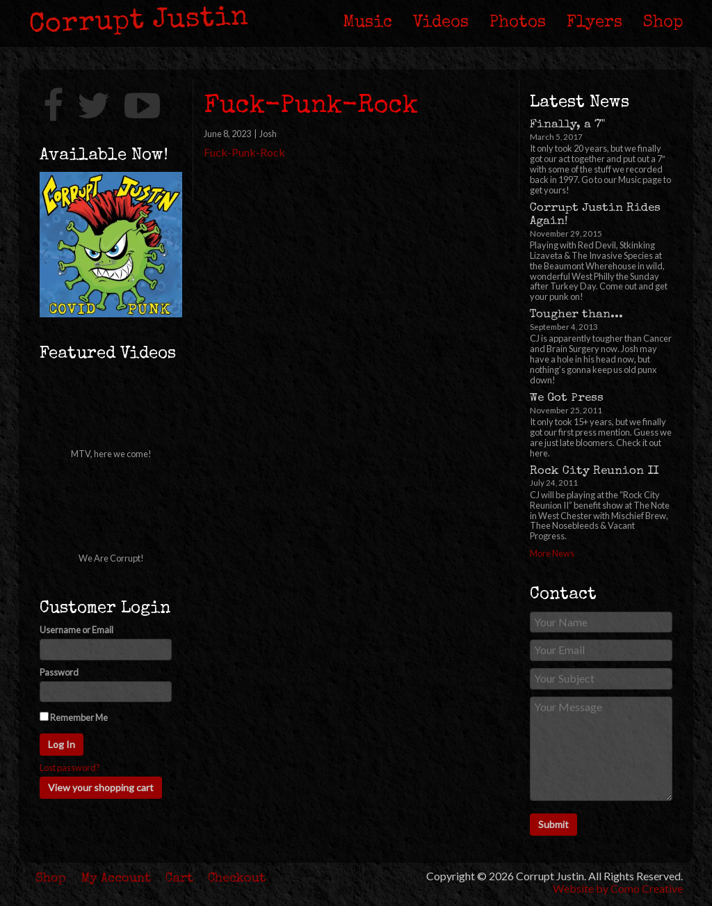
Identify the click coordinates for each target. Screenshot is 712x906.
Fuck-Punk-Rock (244, 152)
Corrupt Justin (139, 22)
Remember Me (74, 717)
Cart (179, 879)
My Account (116, 879)
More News (552, 553)
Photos (518, 23)
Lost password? (70, 768)
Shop (663, 23)
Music (367, 23)
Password (59, 672)
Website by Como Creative (618, 888)
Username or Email (76, 630)
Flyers (594, 23)
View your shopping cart (101, 787)
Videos (441, 23)
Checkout (237, 879)
